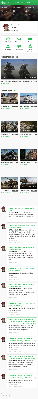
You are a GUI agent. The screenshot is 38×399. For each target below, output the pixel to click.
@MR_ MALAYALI (14, 308)
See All (16, 90)
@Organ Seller (13, 212)
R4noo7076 (16, 25)
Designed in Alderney (7, 394)
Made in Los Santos (7, 396)
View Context (13, 219)
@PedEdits (12, 380)
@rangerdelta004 (14, 273)
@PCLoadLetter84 (14, 230)
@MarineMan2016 (14, 251)
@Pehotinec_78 (13, 343)
